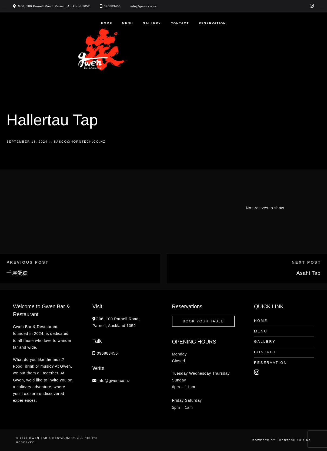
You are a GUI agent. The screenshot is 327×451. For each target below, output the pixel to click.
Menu (127, 23)
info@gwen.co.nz (144, 6)
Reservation (212, 23)
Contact (180, 23)
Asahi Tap (308, 273)
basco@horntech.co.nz (80, 141)
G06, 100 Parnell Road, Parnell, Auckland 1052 (54, 6)
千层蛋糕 (17, 273)
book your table (203, 321)
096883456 (112, 6)
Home (106, 23)
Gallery (152, 23)
